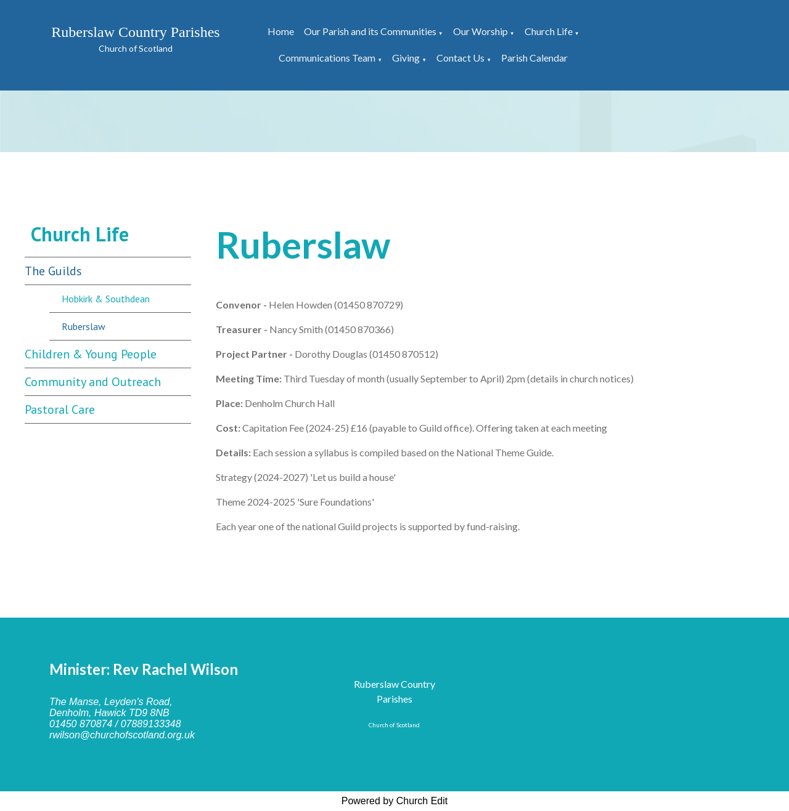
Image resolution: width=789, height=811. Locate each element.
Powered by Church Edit (394, 801)
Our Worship (480, 31)
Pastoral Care (60, 409)
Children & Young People (91, 354)
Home (281, 31)
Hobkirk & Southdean (106, 299)
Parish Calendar (534, 57)
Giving (406, 57)
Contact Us (460, 57)
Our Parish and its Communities (370, 31)
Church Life (549, 31)
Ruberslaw (83, 326)
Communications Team (327, 57)
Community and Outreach (93, 382)
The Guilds (53, 271)
